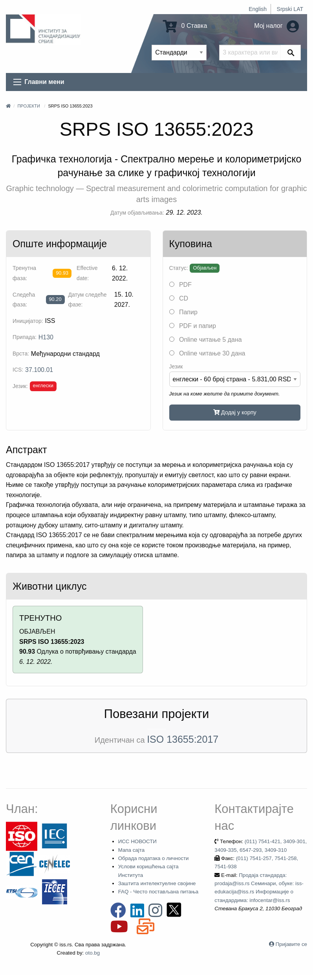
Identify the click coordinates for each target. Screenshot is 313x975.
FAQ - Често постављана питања (158, 892)
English (258, 9)
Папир (183, 312)
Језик (176, 366)
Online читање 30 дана (207, 353)
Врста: (21, 353)
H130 (45, 337)
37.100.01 (39, 369)
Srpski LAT (290, 9)
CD (179, 298)
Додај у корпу (234, 412)
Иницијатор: (28, 321)
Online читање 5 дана (205, 339)
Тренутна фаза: (24, 273)
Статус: (178, 268)
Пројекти (28, 106)
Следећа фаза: (24, 300)
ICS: (18, 369)
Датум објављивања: (137, 213)
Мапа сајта (131, 850)
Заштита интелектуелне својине (157, 883)
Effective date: (87, 273)
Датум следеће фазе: (87, 300)
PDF (180, 284)
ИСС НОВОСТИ (137, 841)
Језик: (20, 386)
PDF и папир (192, 326)
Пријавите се (291, 944)
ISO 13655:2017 (182, 739)
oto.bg (92, 953)
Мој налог (276, 25)
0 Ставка (185, 25)
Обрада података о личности (153, 858)
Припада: (25, 337)
